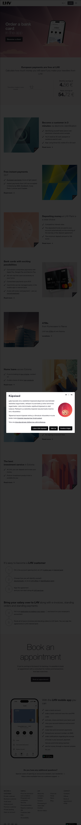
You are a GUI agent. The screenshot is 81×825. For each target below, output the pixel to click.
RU (72, 394)
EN (66, 394)
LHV (10, 401)
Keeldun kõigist (65, 428)
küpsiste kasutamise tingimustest (29, 418)
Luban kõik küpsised (40, 428)
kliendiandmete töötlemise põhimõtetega (30, 422)
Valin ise (53, 428)
